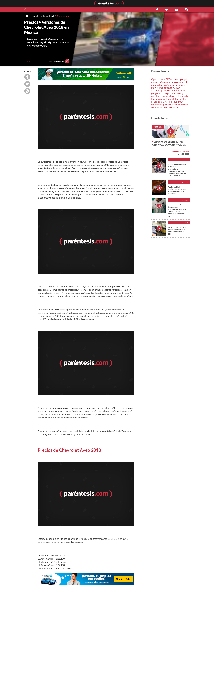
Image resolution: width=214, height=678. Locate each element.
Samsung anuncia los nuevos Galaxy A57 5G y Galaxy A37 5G (169, 143)
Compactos (63, 16)
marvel (154, 87)
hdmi (175, 98)
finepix (174, 93)
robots (160, 107)
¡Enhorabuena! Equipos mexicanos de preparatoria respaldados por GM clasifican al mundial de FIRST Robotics (177, 170)
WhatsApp (156, 90)
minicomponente (179, 82)
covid (176, 107)
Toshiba (178, 104)
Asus (174, 101)
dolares (155, 84)
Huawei (164, 96)
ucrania (161, 79)
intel (183, 90)
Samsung (165, 82)
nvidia (185, 96)
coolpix (166, 93)
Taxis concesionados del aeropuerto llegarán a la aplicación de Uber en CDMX (177, 230)
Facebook (160, 98)
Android (167, 101)
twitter (178, 96)
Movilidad (48, 16)
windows (174, 79)
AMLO (176, 87)
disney (159, 101)
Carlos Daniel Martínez (180, 151)
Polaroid (168, 107)
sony (180, 93)
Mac (153, 101)
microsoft (180, 84)
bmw (180, 101)
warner (170, 104)
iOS (167, 84)
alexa (171, 96)
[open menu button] (25, 3)
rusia (171, 84)
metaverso (156, 104)
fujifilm (182, 98)
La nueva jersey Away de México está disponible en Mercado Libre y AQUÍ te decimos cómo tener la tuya (177, 210)
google (154, 93)
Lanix (162, 84)
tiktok (185, 104)
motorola (156, 82)
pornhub (155, 96)
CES (168, 79)
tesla (153, 107)
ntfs (161, 93)
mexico (168, 87)
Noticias (36, 16)
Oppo (154, 79)
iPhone (169, 98)
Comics (166, 90)
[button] (25, 10)
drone (162, 87)
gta (164, 104)
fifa (153, 98)
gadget (183, 79)
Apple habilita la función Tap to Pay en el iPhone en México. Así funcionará (177, 190)
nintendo (175, 90)
